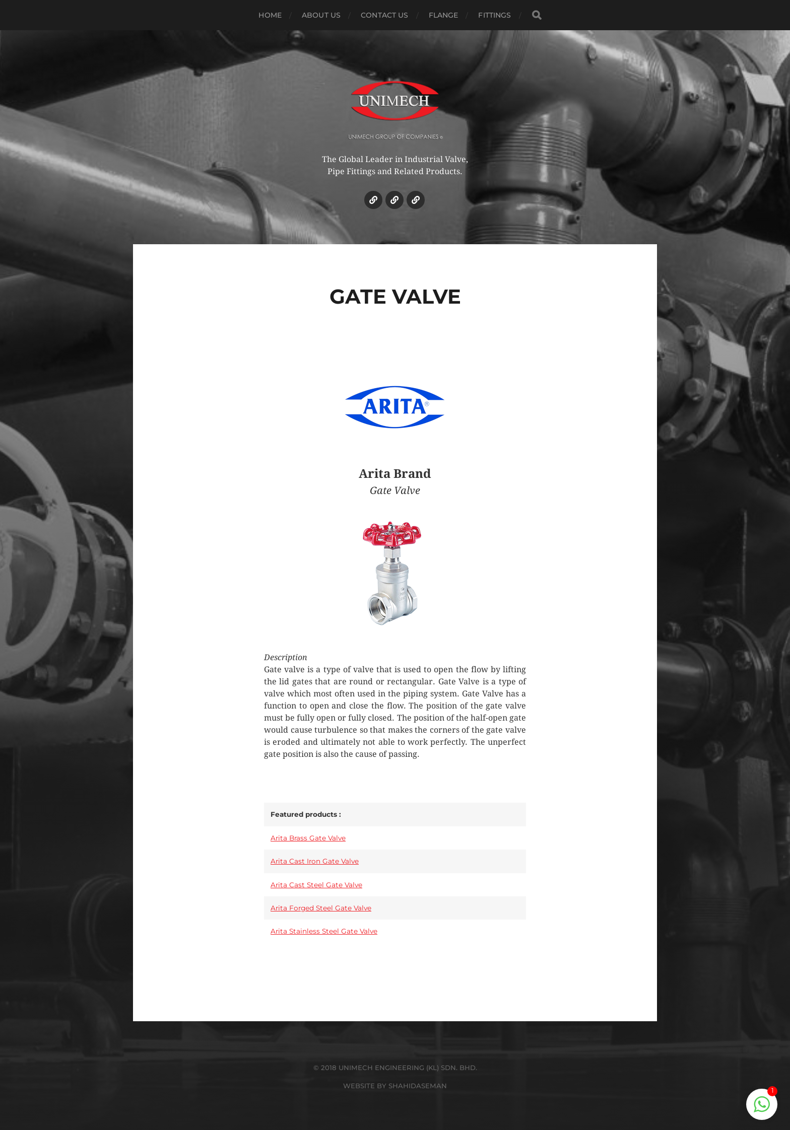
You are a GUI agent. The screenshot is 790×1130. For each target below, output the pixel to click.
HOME (270, 15)
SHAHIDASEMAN (417, 1086)
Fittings (494, 15)
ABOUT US (321, 15)
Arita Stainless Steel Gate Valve (324, 931)
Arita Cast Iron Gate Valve (315, 861)
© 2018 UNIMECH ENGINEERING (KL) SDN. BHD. (395, 1068)
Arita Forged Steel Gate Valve (321, 908)
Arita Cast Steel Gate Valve (316, 885)
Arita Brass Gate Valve (308, 838)
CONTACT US (384, 15)
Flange (443, 15)
